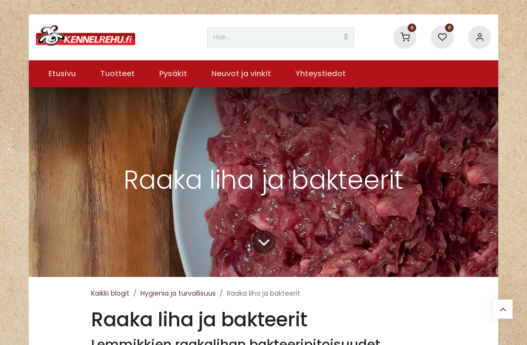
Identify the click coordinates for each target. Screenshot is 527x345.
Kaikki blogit (110, 293)
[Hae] (346, 37)
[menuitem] (62, 73)
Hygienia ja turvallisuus (178, 293)
